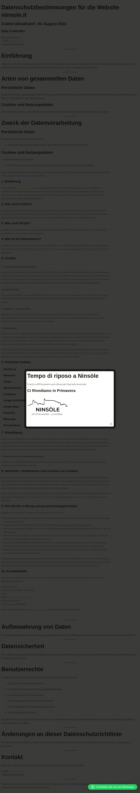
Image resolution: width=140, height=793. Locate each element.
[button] (112, 787)
